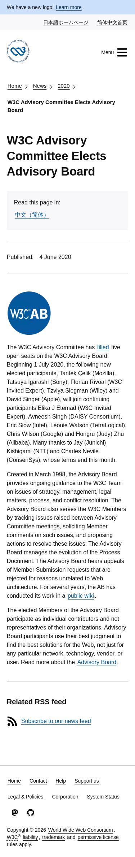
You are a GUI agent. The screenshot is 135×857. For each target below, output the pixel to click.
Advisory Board (97, 662)
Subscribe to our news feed (56, 721)
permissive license (97, 837)
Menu (114, 52)
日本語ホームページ (66, 22)
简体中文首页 (112, 22)
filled (103, 347)
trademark (53, 837)
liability (30, 837)
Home (15, 86)
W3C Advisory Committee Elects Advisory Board (61, 106)
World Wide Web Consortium (80, 830)
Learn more (69, 7)
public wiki (81, 596)
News (40, 86)
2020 (63, 86)
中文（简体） (32, 215)
